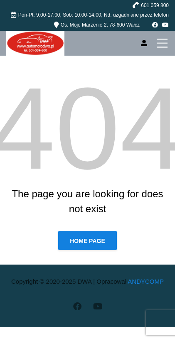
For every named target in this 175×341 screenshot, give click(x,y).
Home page (87, 241)
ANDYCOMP (146, 281)
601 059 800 (155, 5)
